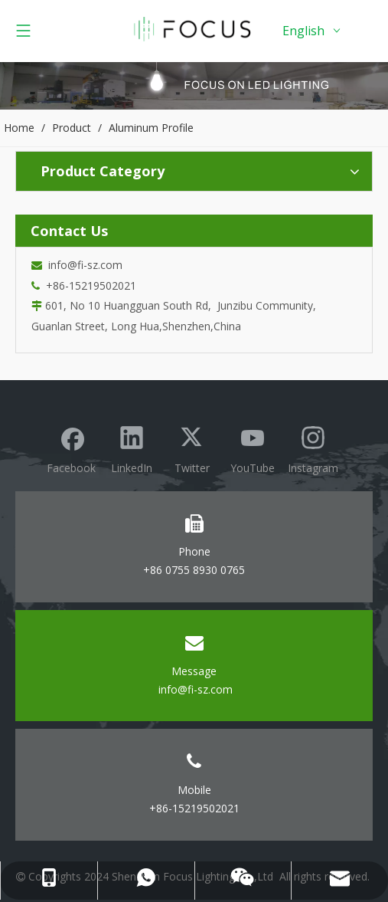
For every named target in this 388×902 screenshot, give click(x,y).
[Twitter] (192, 447)
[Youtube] (252, 447)
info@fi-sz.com (82, 264)
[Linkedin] (131, 447)
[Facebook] (71, 447)
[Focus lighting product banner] (194, 85)
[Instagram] (313, 447)
